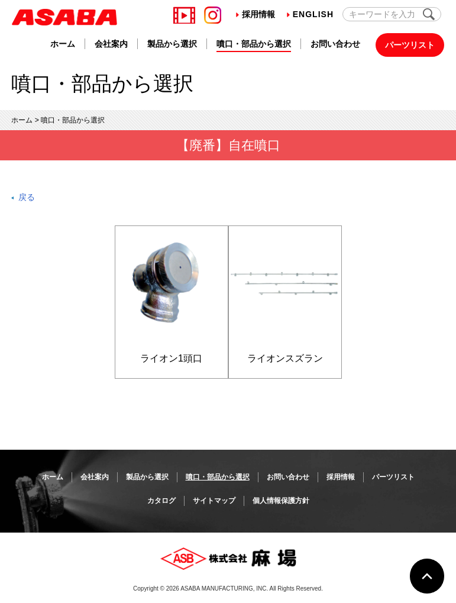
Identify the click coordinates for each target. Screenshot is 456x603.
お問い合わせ (335, 44)
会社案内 (111, 44)
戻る (26, 197)
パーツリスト (410, 45)
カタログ (161, 500)
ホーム (62, 44)
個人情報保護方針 (281, 500)
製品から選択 (172, 44)
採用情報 (255, 14)
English (310, 14)
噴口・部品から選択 (253, 44)
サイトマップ (214, 500)
